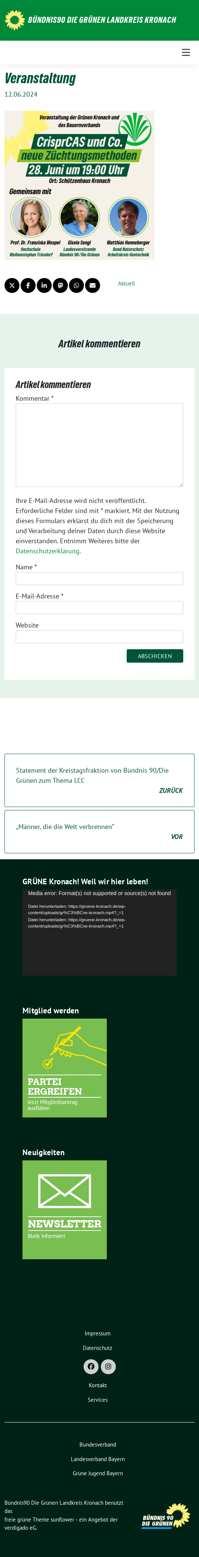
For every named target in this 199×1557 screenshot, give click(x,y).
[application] (99, 933)
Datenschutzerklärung (47, 551)
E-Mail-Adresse (39, 596)
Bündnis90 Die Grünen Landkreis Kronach (102, 20)
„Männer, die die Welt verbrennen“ (99, 832)
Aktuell (126, 283)
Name (26, 567)
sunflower (62, 1519)
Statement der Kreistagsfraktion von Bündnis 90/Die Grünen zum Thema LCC (99, 780)
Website (27, 625)
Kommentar (35, 398)
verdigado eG (20, 1527)
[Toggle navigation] (186, 52)
